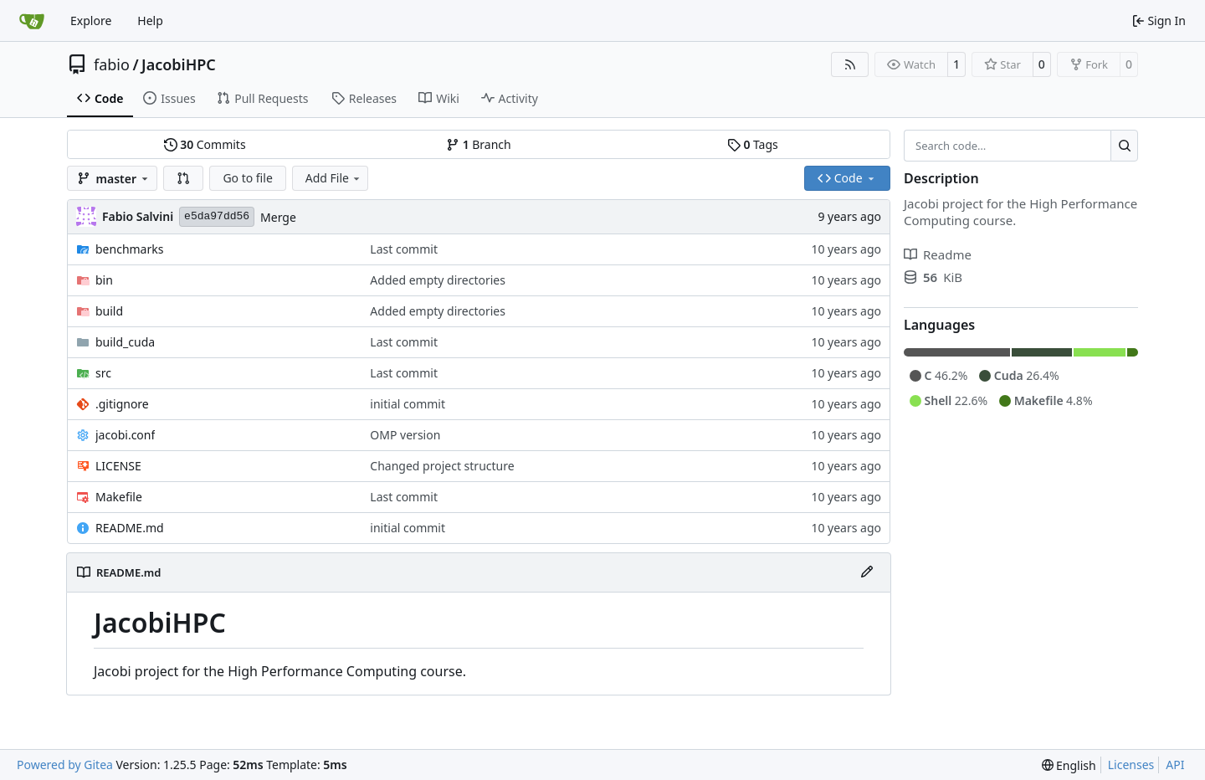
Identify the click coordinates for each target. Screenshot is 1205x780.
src (103, 373)
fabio (112, 64)
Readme (938, 254)
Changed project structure (442, 466)
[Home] (31, 21)
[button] (183, 178)
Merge (278, 217)
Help (150, 20)
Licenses (1131, 764)
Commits (205, 144)
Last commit (404, 249)
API (1175, 764)
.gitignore (122, 404)
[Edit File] (867, 572)
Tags (752, 144)
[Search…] (1124, 146)
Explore (90, 20)
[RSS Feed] (850, 64)
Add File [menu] (333, 178)
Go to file (247, 178)
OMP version (405, 435)
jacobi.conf (125, 435)
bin (104, 280)
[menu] (1069, 765)
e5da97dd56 (216, 216)
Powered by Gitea (65, 764)
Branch (478, 144)
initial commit (407, 404)
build (109, 311)
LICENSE (118, 466)
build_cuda (125, 342)
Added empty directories (437, 280)
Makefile (118, 497)
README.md (129, 528)
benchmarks (129, 249)
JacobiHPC (178, 64)
